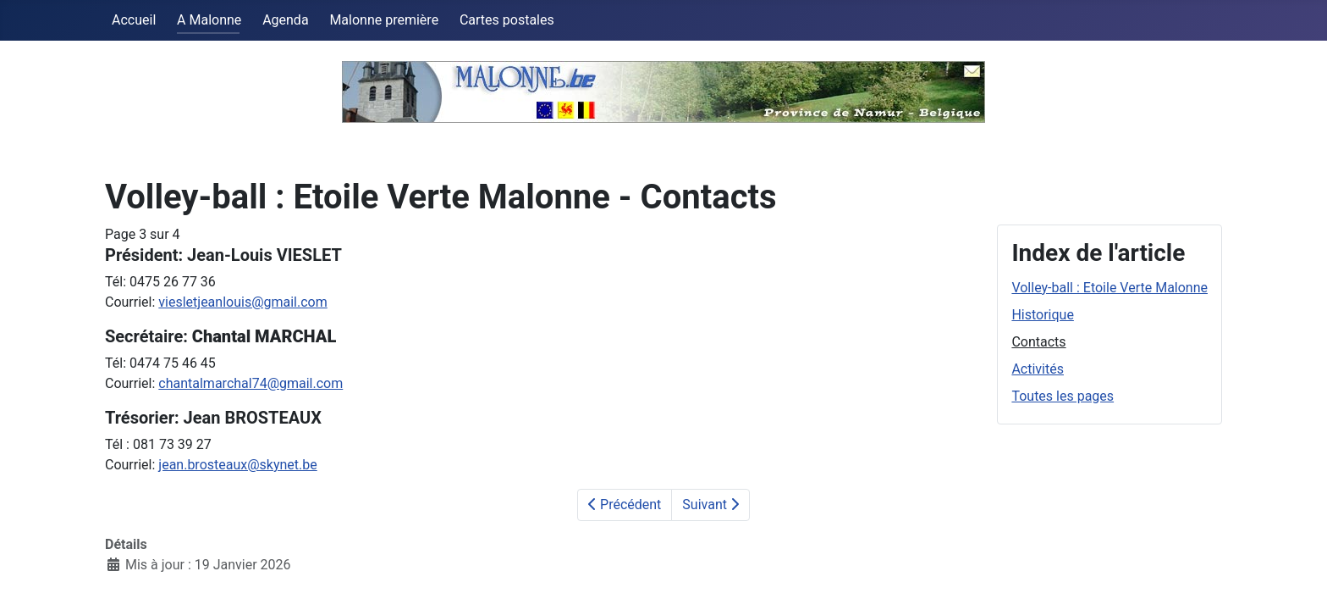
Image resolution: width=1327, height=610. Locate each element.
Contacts (1038, 342)
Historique (1042, 315)
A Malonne (209, 20)
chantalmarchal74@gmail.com (250, 383)
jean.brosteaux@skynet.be (237, 465)
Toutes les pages (1062, 396)
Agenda (285, 20)
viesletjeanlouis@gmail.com (242, 302)
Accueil (134, 20)
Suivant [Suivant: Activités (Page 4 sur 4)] (710, 504)
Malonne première (383, 20)
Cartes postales (507, 20)
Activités (1037, 369)
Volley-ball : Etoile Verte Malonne (1109, 288)
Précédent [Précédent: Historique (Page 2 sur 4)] (624, 504)
